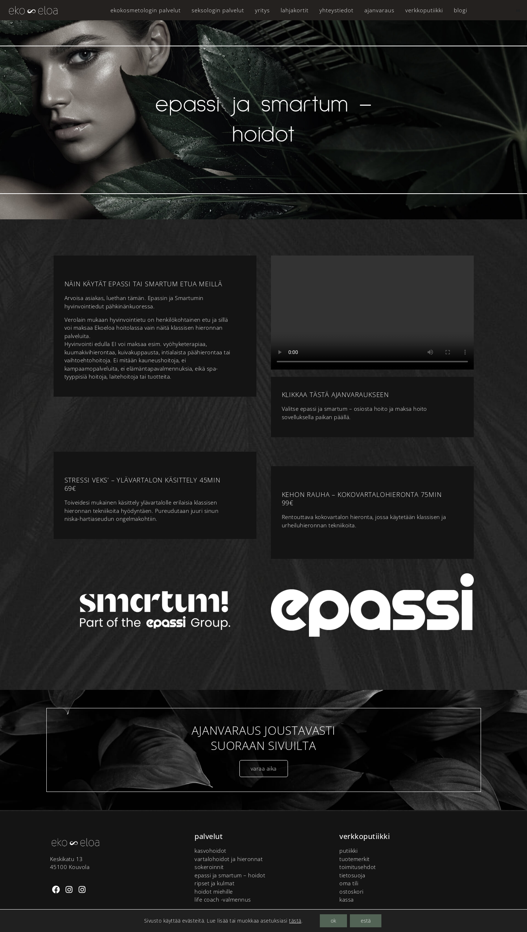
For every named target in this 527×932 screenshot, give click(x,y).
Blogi (460, 10)
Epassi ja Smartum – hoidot (230, 875)
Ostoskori (351, 891)
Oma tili (348, 883)
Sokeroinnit (209, 866)
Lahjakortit (295, 10)
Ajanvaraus (379, 10)
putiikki (348, 850)
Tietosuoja (352, 875)
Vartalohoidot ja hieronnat (229, 859)
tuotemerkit (354, 859)
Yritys (262, 10)
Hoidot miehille (214, 891)
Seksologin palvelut (218, 10)
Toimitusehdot (357, 866)
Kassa (346, 899)
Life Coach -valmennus (223, 899)
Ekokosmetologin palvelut (145, 10)
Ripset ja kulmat (214, 883)
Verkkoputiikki (424, 10)
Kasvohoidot (210, 850)
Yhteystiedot (336, 10)
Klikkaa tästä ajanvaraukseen (335, 394)
